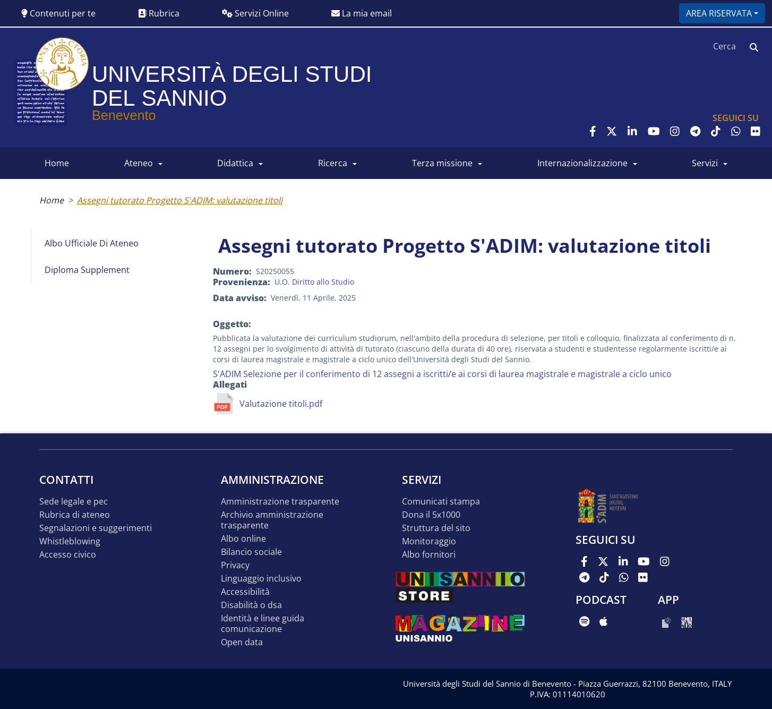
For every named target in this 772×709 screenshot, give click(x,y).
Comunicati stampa (441, 501)
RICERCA (332, 163)
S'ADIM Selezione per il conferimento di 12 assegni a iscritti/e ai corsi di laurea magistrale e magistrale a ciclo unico (442, 374)
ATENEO (138, 163)
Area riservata (719, 13)
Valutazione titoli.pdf (280, 403)
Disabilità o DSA (251, 605)
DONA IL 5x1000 (431, 514)
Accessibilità (245, 591)
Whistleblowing (69, 541)
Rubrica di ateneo (74, 514)
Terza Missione (442, 163)
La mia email (361, 13)
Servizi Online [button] (255, 13)
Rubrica (158, 13)
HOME (57, 163)
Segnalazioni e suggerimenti (95, 528)
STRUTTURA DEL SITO (436, 528)
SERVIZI (705, 163)
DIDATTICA (235, 163)
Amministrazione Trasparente (280, 501)
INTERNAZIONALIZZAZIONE (582, 163)
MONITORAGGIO (429, 541)
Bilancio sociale (251, 552)
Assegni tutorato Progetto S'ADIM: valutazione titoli (179, 200)
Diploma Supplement (87, 270)
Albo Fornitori (429, 554)
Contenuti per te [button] (58, 13)
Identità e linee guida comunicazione (262, 624)
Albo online (243, 538)
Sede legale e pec (73, 501)
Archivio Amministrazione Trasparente (272, 520)
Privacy (235, 565)
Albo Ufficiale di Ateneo (92, 243)
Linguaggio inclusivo (261, 578)
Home (51, 200)
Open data (242, 642)
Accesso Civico (67, 554)
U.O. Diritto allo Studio (314, 282)
